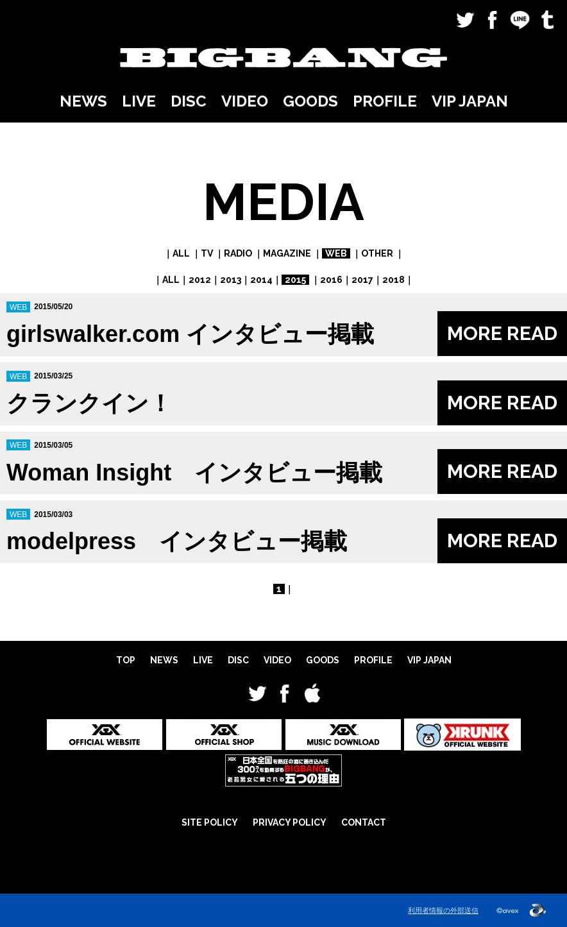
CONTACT (363, 822)
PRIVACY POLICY (289, 822)
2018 (393, 280)
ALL (181, 253)
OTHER (377, 253)
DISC (189, 101)
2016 (331, 280)
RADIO (238, 253)
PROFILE (385, 101)
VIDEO (244, 101)
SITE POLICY (210, 822)
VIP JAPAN (470, 101)
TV (207, 253)
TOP (125, 660)
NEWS (83, 101)
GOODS (310, 101)
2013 (230, 280)
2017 (362, 280)
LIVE (139, 101)
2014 (261, 280)
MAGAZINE (287, 253)
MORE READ (502, 333)
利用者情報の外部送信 (443, 910)
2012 (200, 280)
